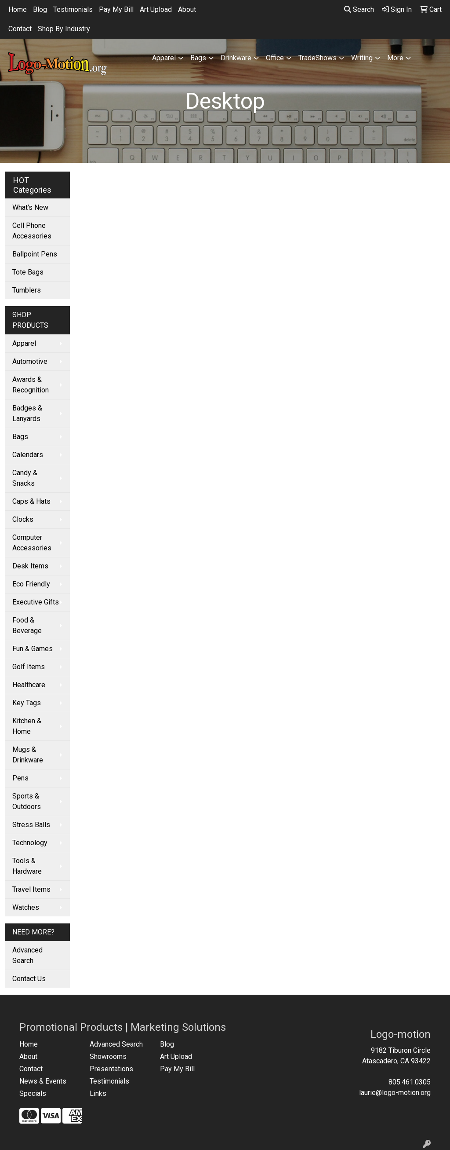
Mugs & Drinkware (27, 754)
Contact (20, 29)
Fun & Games (32, 649)
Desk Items (30, 566)
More (395, 58)
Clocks (22, 519)
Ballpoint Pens (34, 254)
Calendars (27, 454)
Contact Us (29, 978)
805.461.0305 (409, 1082)
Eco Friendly (31, 584)
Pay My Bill (116, 9)
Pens (20, 778)
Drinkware (236, 58)
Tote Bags (28, 272)
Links (98, 1093)
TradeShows (317, 58)
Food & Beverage (27, 625)
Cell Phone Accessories (31, 230)
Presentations (111, 1069)
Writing (362, 58)
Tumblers (26, 290)
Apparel (164, 58)
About (187, 9)
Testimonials (73, 9)
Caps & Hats (31, 501)
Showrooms (108, 1056)
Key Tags (26, 703)
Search (359, 9)
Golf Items (28, 667)
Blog (40, 9)
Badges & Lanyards (27, 413)
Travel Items (31, 889)
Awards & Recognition (30, 384)
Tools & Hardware (27, 866)
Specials (32, 1093)
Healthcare (28, 685)
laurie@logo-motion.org (395, 1092)
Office (275, 58)
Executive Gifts (35, 602)
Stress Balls (31, 824)
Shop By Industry (64, 29)
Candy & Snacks (24, 478)
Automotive (29, 361)
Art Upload (156, 9)
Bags (198, 58)
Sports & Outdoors (26, 801)
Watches (25, 907)
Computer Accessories (31, 542)
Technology (29, 843)
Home (17, 9)
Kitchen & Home (26, 726)
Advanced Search (27, 955)
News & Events (42, 1081)
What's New (30, 207)
